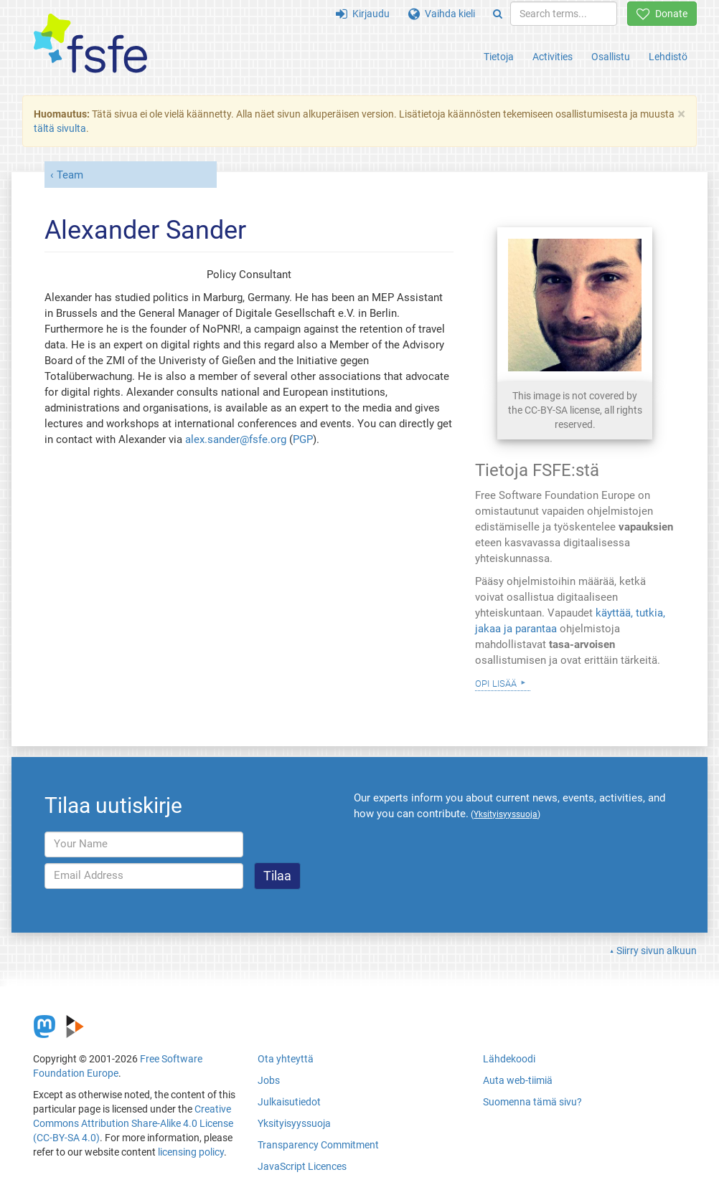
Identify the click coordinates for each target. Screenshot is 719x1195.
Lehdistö (668, 56)
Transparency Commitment (318, 1145)
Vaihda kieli (441, 13)
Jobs (269, 1080)
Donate (661, 13)
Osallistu (610, 56)
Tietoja (499, 56)
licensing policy (191, 1152)
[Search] (497, 13)
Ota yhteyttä (286, 1059)
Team (70, 174)
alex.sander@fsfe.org (235, 439)
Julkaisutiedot (289, 1102)
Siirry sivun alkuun (656, 950)
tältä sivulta (60, 128)
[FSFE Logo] (90, 44)
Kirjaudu (363, 13)
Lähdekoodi (509, 1059)
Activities (552, 56)
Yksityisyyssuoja (294, 1123)
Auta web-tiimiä (518, 1080)
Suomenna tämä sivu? (532, 1102)
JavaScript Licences (302, 1166)
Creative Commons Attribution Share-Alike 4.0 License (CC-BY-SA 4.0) (133, 1123)
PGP (303, 439)
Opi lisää (496, 682)
